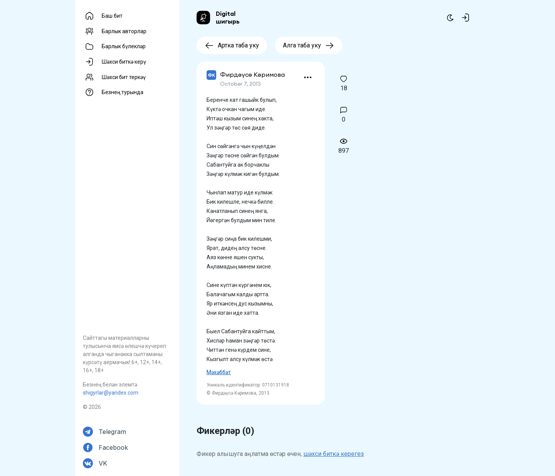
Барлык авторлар (124, 31)
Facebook (113, 447)
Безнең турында (122, 92)
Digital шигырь (228, 17)
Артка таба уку (232, 45)
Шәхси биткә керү (124, 62)
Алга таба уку (308, 45)
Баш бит (112, 16)
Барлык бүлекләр (124, 46)
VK (103, 463)
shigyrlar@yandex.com (110, 393)
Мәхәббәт (219, 372)
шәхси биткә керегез (333, 453)
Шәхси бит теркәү (124, 77)
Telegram (112, 431)
